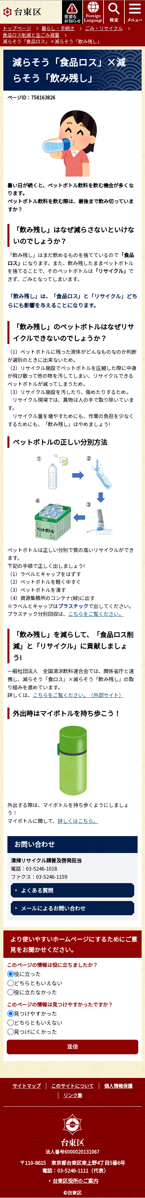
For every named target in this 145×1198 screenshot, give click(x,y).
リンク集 (72, 1095)
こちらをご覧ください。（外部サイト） (78, 694)
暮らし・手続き (58, 28)
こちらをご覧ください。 (96, 613)
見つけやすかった (35, 1013)
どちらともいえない (38, 983)
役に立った (27, 974)
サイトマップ (26, 1085)
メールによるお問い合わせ (53, 908)
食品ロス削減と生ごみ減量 (31, 34)
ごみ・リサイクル (104, 28)
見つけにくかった (35, 1032)
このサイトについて (72, 1085)
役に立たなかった (35, 992)
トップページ (17, 28)
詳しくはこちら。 (78, 820)
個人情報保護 (118, 1085)
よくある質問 (37, 890)
